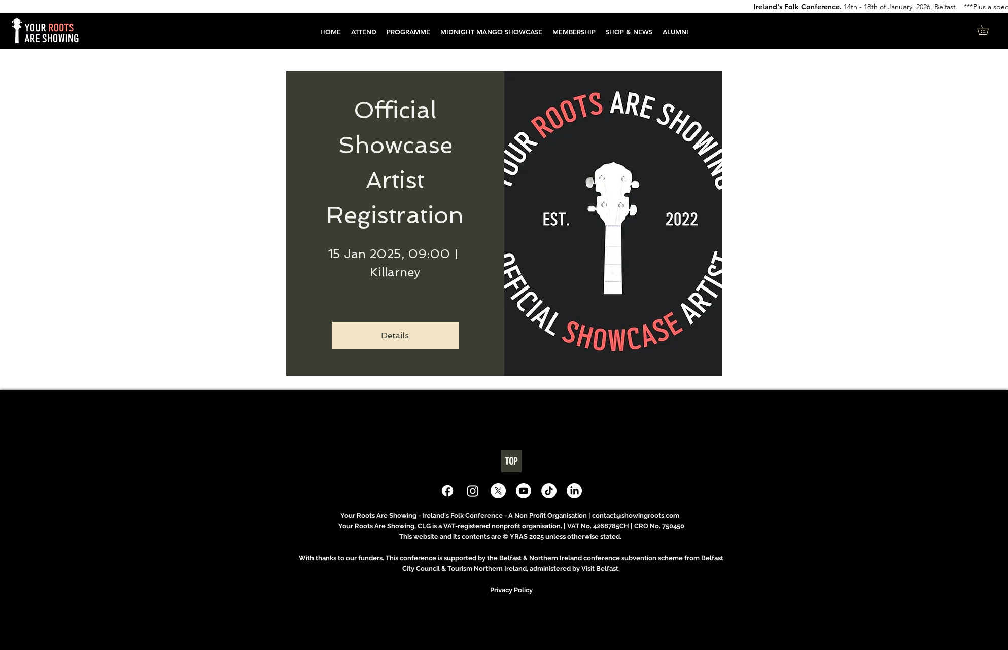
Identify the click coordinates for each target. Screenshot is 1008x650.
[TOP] (511, 461)
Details (395, 335)
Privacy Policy (511, 590)
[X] (498, 490)
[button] (408, 32)
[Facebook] (447, 490)
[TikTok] (549, 490)
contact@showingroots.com (635, 515)
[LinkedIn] (574, 490)
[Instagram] (472, 490)
